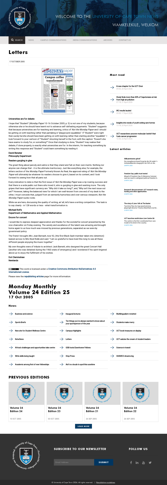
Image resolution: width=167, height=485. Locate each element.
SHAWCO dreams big (125, 356)
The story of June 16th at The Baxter (137, 203)
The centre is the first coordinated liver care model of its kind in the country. (140, 222)
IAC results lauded (123, 111)
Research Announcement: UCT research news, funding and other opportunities (141, 190)
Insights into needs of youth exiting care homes (135, 123)
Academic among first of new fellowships (32, 364)
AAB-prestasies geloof (132, 159)
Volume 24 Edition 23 (54, 409)
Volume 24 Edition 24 (16, 409)
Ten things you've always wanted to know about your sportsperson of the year (85, 322)
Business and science (24, 314)
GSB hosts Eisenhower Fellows (78, 348)
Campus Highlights (73, 331)
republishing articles (34, 276)
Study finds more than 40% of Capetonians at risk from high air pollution (136, 98)
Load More (83, 426)
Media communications (85, 40)
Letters (69, 339)
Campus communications (53, 40)
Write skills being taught (24, 356)
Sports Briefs (20, 322)
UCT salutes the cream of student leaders (133, 339)
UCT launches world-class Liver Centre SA (139, 218)
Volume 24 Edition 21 (92, 409)
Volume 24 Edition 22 (130, 409)
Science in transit (123, 348)
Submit (104, 462)
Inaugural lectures (73, 314)
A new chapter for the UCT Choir (129, 86)
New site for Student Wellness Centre (30, 331)
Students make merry (125, 322)
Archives (107, 40)
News (31, 40)
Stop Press (70, 356)
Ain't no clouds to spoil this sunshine (80, 364)
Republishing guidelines (105, 482)
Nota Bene (19, 339)
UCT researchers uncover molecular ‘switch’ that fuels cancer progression (136, 135)
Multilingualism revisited (126, 314)
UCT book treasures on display (128, 331)
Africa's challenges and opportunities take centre (35, 348)
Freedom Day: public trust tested (135, 174)
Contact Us (125, 40)
